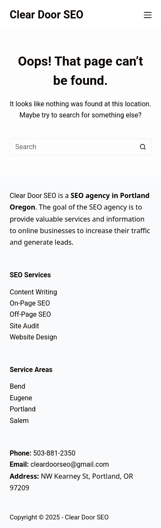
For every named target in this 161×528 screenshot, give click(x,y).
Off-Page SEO (30, 314)
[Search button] (143, 147)
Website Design (33, 337)
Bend (17, 386)
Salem (19, 421)
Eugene (21, 398)
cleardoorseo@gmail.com (69, 464)
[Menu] (148, 15)
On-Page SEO (30, 303)
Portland (23, 409)
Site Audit (24, 326)
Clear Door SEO (47, 15)
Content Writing (33, 292)
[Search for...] (72, 147)
